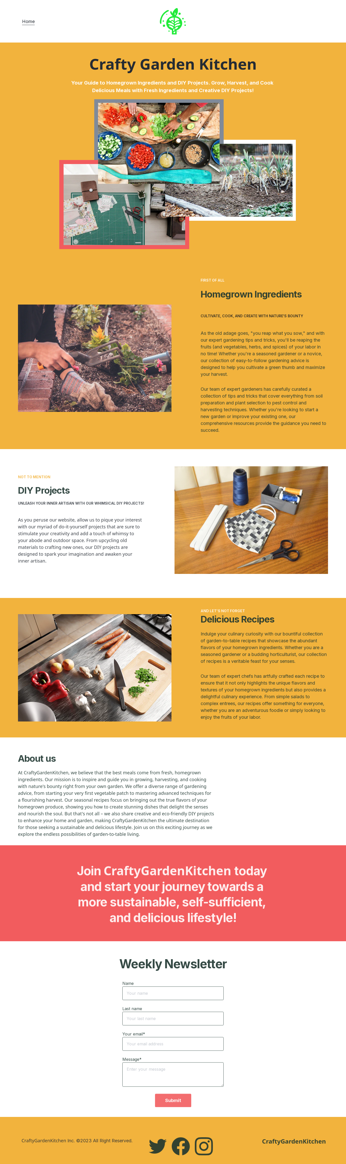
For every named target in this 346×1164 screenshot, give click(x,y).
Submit (173, 1114)
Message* (132, 1072)
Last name (132, 1022)
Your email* (133, 1047)
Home (28, 21)
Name (128, 996)
